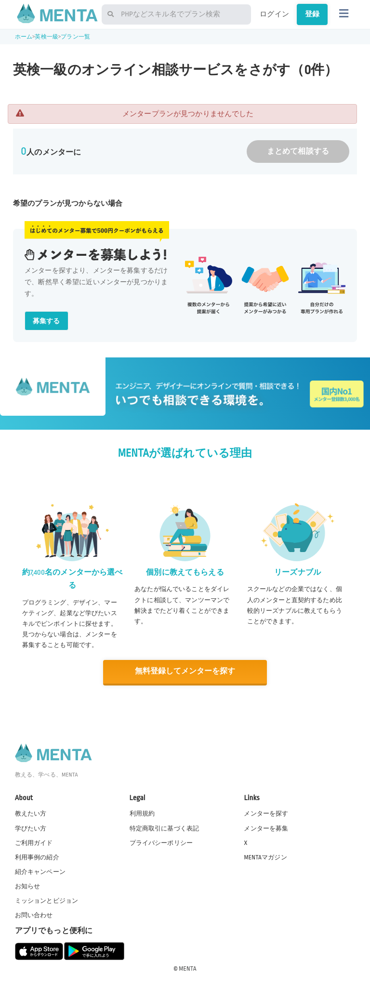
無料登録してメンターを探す (185, 671)
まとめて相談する (298, 151)
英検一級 (46, 37)
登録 (312, 14)
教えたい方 (31, 813)
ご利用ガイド (34, 842)
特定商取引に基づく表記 (164, 827)
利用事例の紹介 (37, 856)
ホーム (23, 37)
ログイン (274, 14)
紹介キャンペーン (40, 871)
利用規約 (142, 813)
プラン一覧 (75, 37)
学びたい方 (31, 827)
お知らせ (27, 885)
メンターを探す (266, 813)
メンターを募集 (266, 827)
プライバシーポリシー (161, 842)
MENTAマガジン (265, 856)
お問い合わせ (34, 914)
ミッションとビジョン (47, 899)
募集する (46, 321)
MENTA (188, 968)
